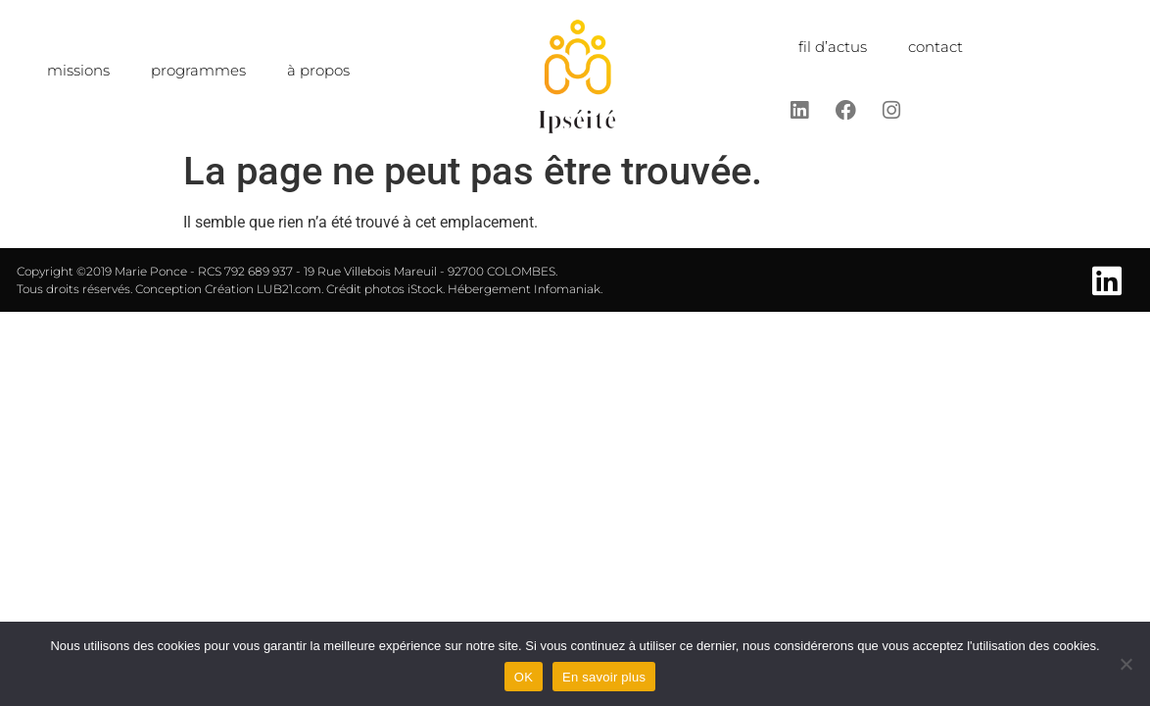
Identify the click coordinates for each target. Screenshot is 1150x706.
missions (78, 70)
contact (935, 46)
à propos (318, 70)
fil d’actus (832, 46)
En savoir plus (604, 677)
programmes (198, 70)
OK (523, 677)
